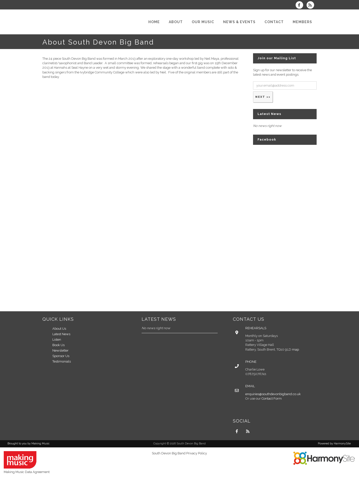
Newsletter (60, 350)
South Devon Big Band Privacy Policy (179, 453)
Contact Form (272, 398)
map (295, 349)
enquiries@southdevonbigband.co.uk (273, 394)
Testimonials (61, 361)
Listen (56, 339)
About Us (59, 328)
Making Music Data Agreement (27, 472)
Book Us (58, 345)
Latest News (61, 334)
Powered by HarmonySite (334, 443)
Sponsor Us (60, 356)
